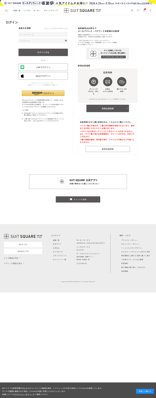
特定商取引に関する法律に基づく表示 (135, 255)
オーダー (37, 10)
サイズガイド (58, 252)
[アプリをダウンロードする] (107, 54)
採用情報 (124, 271)
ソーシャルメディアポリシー (132, 248)
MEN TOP (23, 244)
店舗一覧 (16, 10)
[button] (43, 93)
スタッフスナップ (51, 10)
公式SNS (56, 248)
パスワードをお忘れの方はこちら (56, 28)
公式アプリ (57, 244)
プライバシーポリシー (129, 240)
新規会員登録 (108, 108)
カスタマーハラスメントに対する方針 (135, 252)
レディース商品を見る (13, 263)
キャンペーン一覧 (59, 259)
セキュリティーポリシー (130, 244)
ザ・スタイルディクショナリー (88, 253)
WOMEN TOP (23, 251)
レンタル (27, 10)
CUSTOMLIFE (82, 263)
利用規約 (124, 263)
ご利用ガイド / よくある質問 (132, 259)
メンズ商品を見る (11, 258)
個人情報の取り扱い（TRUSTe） (133, 267)
